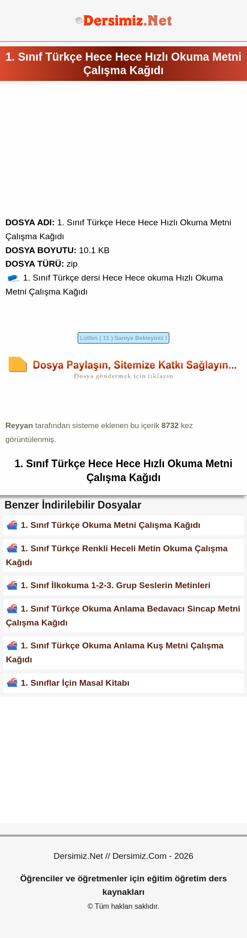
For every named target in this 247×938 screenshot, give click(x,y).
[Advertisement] (123, 153)
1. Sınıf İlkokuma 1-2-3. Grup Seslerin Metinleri (115, 585)
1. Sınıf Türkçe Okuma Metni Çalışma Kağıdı (110, 525)
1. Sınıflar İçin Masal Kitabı (75, 683)
